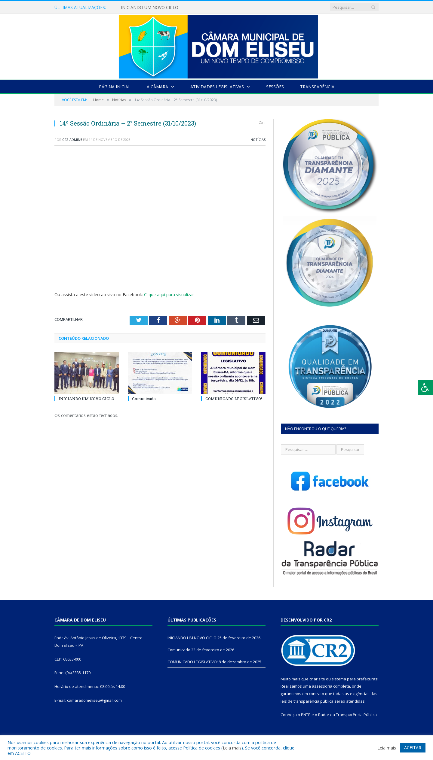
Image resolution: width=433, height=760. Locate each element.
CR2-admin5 (72, 139)
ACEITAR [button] (412, 747)
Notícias (258, 139)
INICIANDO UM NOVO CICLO (149, 7)
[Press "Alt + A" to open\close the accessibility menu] (425, 387)
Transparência (317, 87)
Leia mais (232, 748)
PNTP (306, 714)
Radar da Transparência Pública (347, 714)
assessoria (322, 686)
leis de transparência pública (307, 701)
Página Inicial (115, 87)
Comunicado (144, 398)
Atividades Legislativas (217, 87)
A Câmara (157, 87)
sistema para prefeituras (354, 679)
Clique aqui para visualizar (169, 294)
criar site (317, 679)
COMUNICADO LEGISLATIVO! (233, 398)
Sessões (275, 87)
